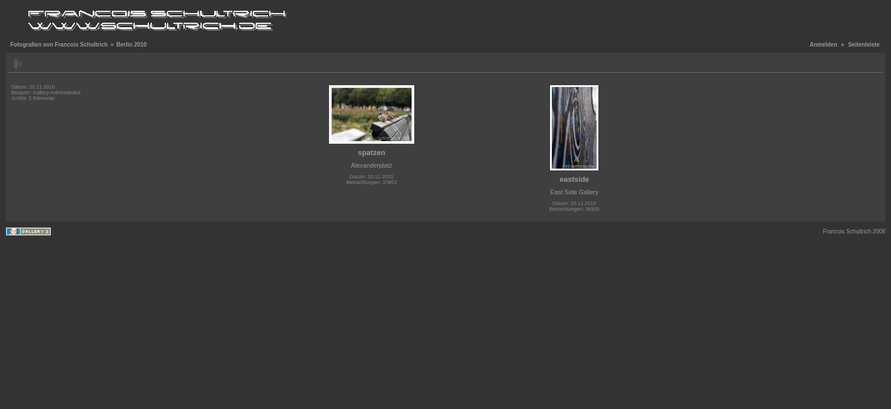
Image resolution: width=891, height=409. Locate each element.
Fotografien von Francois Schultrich (59, 44)
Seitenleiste (864, 44)
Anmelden (823, 44)
